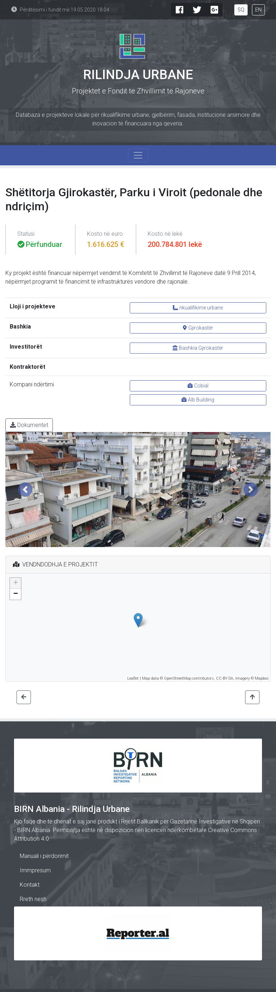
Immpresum (35, 870)
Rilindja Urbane (138, 74)
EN (258, 10)
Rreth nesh (33, 899)
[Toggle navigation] (138, 155)
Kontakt (30, 884)
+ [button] (15, 583)
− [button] (15, 594)
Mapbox (261, 678)
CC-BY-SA (224, 678)
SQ (241, 10)
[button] (25, 489)
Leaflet (133, 678)
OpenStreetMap (177, 678)
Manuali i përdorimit (44, 856)
